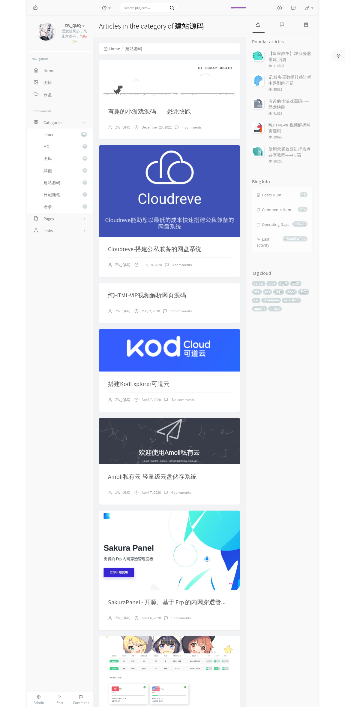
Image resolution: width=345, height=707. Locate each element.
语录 (65, 206)
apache (259, 308)
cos (267, 292)
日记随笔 (65, 194)
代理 (283, 283)
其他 (65, 170)
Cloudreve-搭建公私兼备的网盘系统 (154, 249)
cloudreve (271, 300)
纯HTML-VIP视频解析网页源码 (147, 295)
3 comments (182, 264)
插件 (278, 292)
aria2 (291, 292)
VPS (257, 292)
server (258, 283)
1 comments (181, 618)
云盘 (295, 283)
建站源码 (65, 182)
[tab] (258, 24)
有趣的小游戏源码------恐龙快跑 (149, 111)
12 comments (181, 311)
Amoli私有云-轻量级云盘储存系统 (152, 476)
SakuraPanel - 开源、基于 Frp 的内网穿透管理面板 (173, 602)
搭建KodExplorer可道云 (139, 383)
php (271, 283)
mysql (275, 308)
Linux (65, 134)
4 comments (192, 127)
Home (112, 48)
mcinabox (291, 300)
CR (256, 300)
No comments (182, 399)
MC (65, 146)
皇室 (303, 292)
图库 (65, 158)
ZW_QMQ (122, 127)
